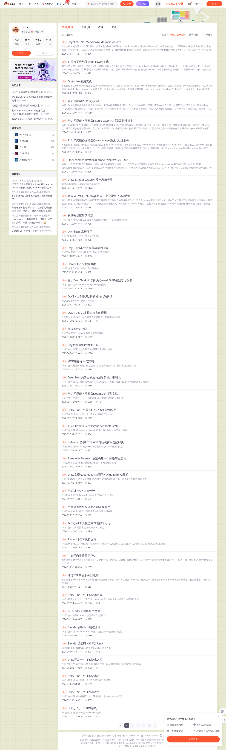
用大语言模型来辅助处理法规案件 (86, 507)
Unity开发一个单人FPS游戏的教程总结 (89, 409)
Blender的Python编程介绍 (81, 627)
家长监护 (85, 743)
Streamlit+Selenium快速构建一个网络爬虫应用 (94, 458)
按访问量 (193, 34)
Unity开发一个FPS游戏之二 (82, 692)
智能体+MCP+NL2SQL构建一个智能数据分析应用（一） (100, 195)
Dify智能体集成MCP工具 (80, 345)
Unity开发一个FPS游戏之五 (82, 595)
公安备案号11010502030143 (91, 740)
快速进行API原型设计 (78, 490)
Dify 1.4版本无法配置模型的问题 (85, 248)
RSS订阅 (207, 35)
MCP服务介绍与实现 (78, 361)
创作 (214, 4)
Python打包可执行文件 (79, 539)
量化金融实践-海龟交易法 (81, 101)
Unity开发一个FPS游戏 (79, 708)
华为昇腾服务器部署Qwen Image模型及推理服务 (95, 140)
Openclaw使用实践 (77, 81)
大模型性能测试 (75, 329)
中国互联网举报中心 (113, 743)
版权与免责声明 (157, 743)
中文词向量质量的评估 (79, 555)
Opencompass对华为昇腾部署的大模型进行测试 (95, 160)
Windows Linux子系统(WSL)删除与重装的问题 (32, 99)
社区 (36, 4)
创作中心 (199, 4)
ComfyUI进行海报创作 (79, 264)
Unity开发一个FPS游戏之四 (82, 659)
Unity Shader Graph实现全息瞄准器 (87, 179)
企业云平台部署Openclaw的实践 (85, 61)
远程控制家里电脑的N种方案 (31, 105)
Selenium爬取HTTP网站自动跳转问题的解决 (93, 442)
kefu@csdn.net (151, 735)
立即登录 (193, 739)
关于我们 (86, 735)
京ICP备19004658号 (113, 740)
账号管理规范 (144, 743)
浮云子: (16, 184)
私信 (44, 53)
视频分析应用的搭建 (77, 215)
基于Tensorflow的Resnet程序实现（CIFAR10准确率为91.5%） (30, 112)
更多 (75, 4)
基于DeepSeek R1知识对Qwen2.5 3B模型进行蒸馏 (97, 280)
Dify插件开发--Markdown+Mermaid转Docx (91, 42)
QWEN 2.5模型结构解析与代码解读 (87, 296)
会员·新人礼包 (174, 3)
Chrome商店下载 (130, 743)
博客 (21, 4)
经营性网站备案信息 (155, 740)
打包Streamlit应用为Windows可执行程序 (90, 426)
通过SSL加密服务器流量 (80, 575)
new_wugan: (18, 219)
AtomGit (47, 3)
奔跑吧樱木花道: (20, 196)
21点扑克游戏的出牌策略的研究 (32, 92)
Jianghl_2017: (19, 231)
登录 (158, 4)
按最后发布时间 (177, 34)
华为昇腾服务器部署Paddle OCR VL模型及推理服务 (97, 120)
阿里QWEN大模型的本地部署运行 (86, 523)
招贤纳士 (96, 735)
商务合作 (106, 735)
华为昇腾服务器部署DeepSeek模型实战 (90, 393)
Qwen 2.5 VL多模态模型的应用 (84, 312)
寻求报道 (116, 735)
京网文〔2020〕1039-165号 (134, 740)
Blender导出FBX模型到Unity (83, 643)
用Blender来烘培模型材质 (81, 611)
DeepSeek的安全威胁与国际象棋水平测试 (91, 377)
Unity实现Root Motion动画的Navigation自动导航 (95, 474)
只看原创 (67, 34)
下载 (29, 4)
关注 (21, 53)
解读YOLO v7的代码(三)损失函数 (32, 119)
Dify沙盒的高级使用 (77, 231)
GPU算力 (63, 2)
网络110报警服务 (97, 743)
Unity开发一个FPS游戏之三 (82, 676)
